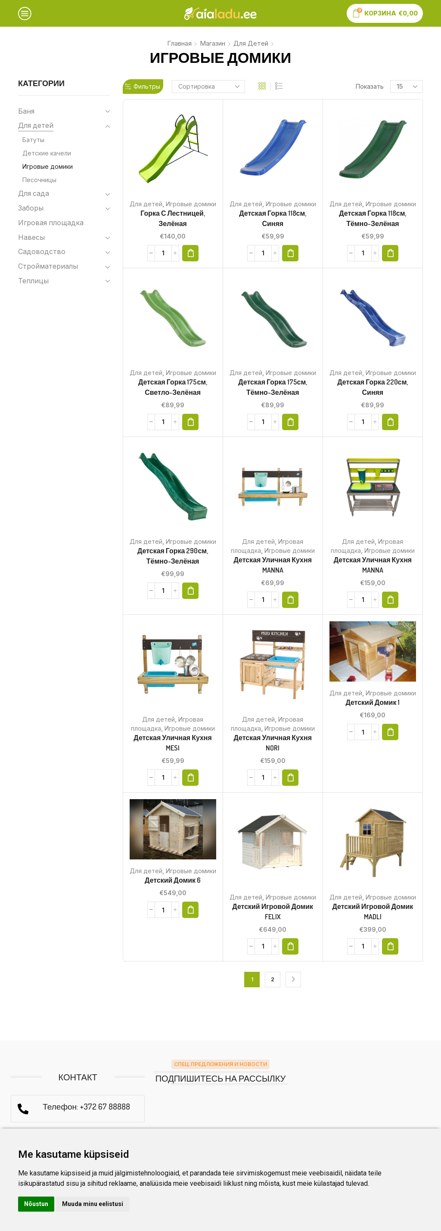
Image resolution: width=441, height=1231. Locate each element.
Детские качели (46, 153)
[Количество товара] (163, 253)
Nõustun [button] (36, 1203)
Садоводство (41, 252)
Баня (26, 111)
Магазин (212, 43)
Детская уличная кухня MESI (172, 742)
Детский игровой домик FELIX (272, 911)
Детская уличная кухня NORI (273, 742)
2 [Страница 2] (272, 979)
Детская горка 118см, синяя (272, 218)
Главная (179, 43)
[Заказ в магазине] (208, 86)
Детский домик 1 (372, 702)
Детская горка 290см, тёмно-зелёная (172, 555)
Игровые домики (191, 204)
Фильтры (142, 86)
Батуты (33, 139)
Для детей (250, 43)
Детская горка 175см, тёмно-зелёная (272, 387)
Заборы (30, 208)
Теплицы (33, 281)
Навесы (31, 237)
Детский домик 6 (173, 880)
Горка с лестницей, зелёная (172, 218)
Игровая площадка (51, 223)
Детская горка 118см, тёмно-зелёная (372, 218)
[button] (190, 253)
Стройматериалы (48, 266)
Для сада (33, 193)
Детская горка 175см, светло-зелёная (172, 387)
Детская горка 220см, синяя (372, 387)
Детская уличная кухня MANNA (273, 564)
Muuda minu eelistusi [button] (92, 1203)
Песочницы (39, 179)
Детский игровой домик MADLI (372, 911)
